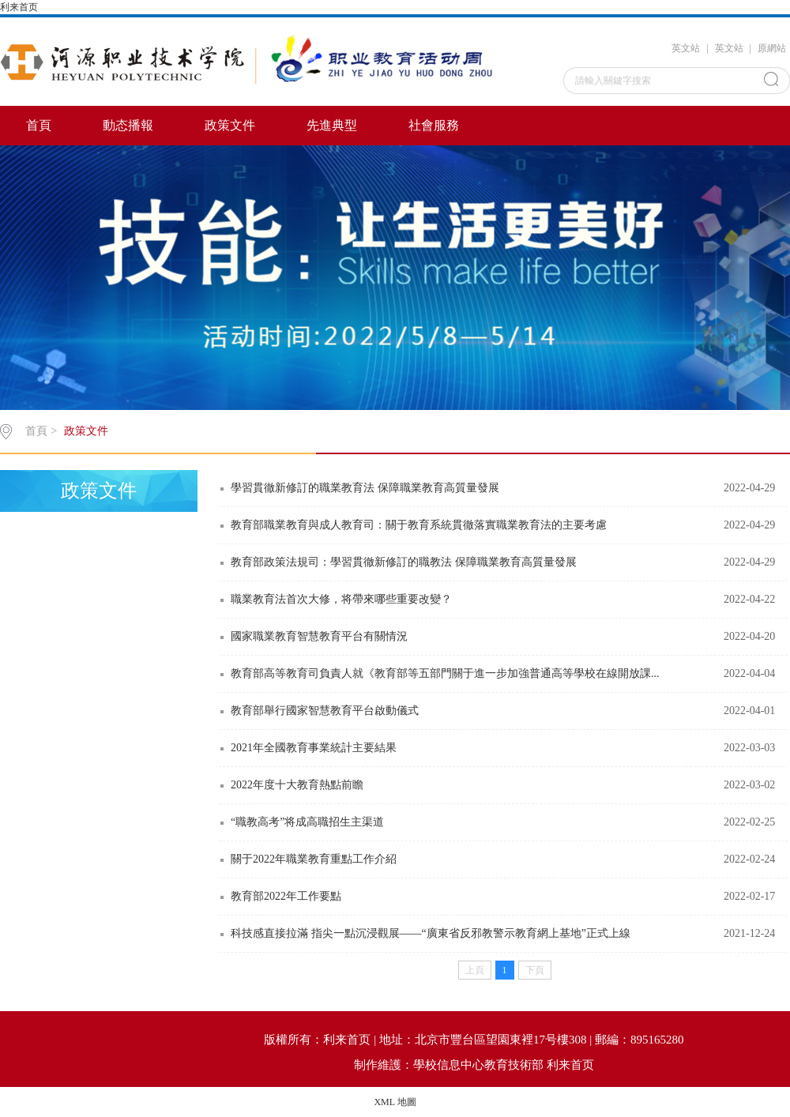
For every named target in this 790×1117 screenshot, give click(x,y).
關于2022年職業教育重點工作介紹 (314, 859)
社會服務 (433, 125)
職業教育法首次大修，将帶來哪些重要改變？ (341, 599)
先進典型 (332, 125)
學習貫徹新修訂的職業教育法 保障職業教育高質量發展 (365, 488)
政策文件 (230, 125)
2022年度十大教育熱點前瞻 (297, 785)
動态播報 (128, 125)
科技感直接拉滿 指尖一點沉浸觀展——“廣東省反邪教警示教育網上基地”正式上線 (430, 933)
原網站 (772, 48)
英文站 (686, 48)
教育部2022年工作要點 (286, 896)
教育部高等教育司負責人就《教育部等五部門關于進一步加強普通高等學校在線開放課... (445, 673)
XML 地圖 (395, 1102)
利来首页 (19, 7)
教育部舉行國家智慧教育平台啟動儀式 (325, 710)
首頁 (38, 125)
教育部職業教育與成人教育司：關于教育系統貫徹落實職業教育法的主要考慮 (419, 525)
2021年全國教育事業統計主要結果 (314, 748)
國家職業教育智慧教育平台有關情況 (319, 636)
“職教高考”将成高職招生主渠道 (307, 822)
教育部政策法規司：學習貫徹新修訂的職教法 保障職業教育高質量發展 (404, 562)
